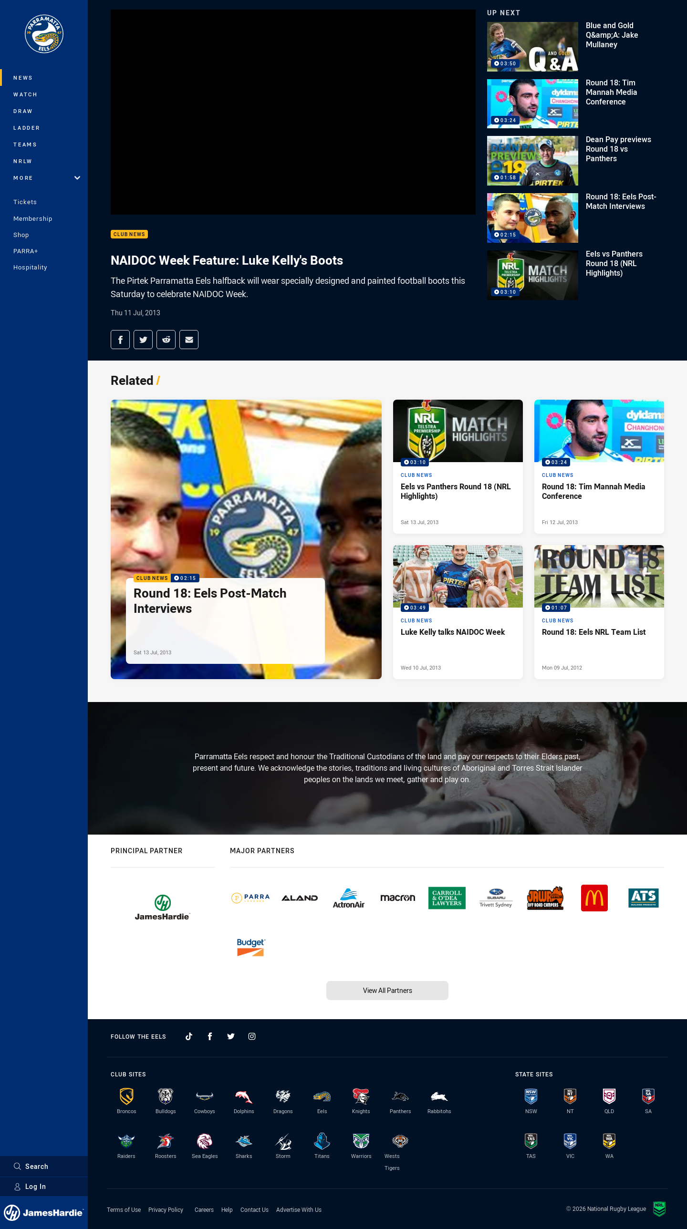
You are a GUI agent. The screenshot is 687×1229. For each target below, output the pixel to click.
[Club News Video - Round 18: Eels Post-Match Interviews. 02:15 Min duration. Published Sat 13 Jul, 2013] (246, 539)
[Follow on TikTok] (189, 1036)
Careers (204, 1209)
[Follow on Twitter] (231, 1036)
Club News (129, 234)
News (23, 77)
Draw (23, 110)
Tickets (25, 201)
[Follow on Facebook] (210, 1036)
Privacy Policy (165, 1209)
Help (227, 1209)
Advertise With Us (299, 1209)
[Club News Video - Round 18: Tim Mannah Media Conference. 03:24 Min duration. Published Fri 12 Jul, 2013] (599, 467)
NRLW (23, 161)
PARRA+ (25, 251)
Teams (25, 144)
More (46, 177)
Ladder (27, 127)
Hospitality (30, 267)
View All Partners (387, 990)
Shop (21, 234)
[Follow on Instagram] (252, 1036)
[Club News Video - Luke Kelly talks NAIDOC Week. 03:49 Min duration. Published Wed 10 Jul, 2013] (458, 612)
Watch (25, 94)
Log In (29, 1186)
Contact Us (254, 1209)
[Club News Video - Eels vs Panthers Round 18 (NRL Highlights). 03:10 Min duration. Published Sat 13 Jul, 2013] (458, 467)
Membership (32, 218)
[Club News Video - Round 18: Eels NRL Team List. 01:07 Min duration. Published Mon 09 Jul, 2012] (599, 612)
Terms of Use (124, 1209)
